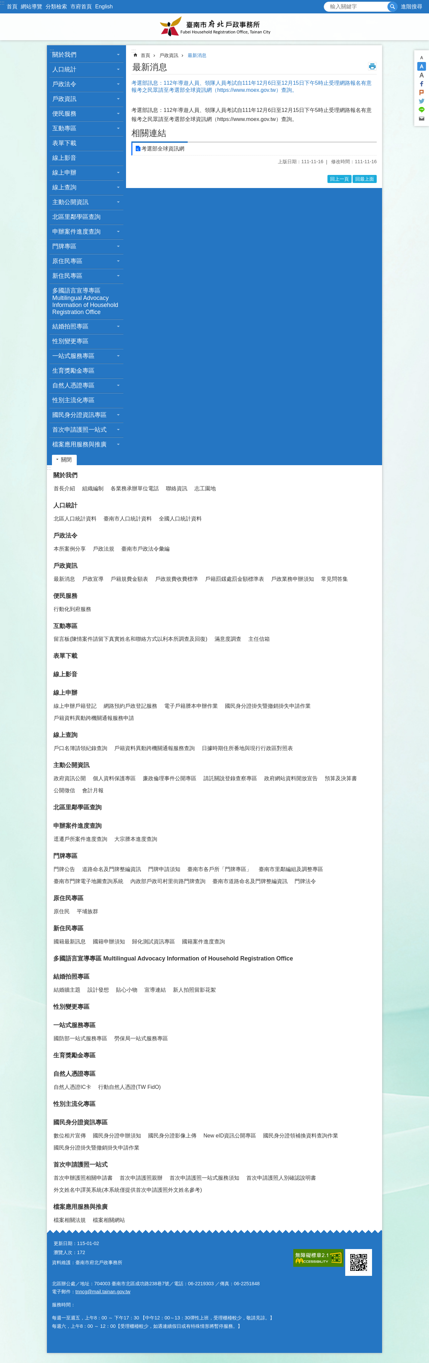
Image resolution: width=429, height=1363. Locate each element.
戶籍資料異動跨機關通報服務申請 (94, 718)
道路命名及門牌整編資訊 (111, 869)
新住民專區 (67, 275)
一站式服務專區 (73, 356)
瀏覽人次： (65, 1252)
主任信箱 (259, 639)
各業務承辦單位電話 (135, 488)
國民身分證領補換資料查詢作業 (300, 1135)
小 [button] (421, 57)
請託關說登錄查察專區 (230, 778)
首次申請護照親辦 (141, 1178)
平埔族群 (87, 911)
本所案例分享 (70, 549)
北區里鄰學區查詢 (76, 216)
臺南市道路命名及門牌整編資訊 (250, 881)
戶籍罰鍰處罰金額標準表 (234, 579)
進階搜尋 (411, 6)
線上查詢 (64, 187)
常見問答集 (334, 579)
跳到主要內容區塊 (3, 3)
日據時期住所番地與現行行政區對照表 (247, 748)
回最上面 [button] (364, 179)
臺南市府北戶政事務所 (214, 26)
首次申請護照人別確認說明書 (281, 1178)
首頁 (12, 6)
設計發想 (98, 990)
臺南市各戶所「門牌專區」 (219, 869)
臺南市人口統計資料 (128, 518)
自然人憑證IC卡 (72, 1087)
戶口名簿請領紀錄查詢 (80, 748)
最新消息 (197, 55)
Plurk (421, 92)
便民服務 (64, 113)
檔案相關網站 (109, 1220)
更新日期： (65, 1243)
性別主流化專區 (73, 400)
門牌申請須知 (164, 869)
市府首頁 (81, 6)
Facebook (421, 83)
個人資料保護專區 (114, 778)
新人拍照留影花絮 (194, 990)
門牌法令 (305, 881)
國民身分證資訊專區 (79, 415)
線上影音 (64, 157)
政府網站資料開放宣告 (291, 778)
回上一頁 (339, 179)
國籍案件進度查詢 (203, 941)
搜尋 (329, 5)
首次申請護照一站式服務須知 (204, 1178)
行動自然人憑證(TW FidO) (129, 1087)
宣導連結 (155, 990)
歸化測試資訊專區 (153, 941)
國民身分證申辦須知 (117, 1135)
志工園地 (205, 488)
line (421, 110)
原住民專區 (67, 261)
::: (2, 3)
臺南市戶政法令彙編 (145, 549)
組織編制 (93, 488)
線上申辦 (64, 172)
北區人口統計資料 (75, 518)
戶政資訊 (64, 99)
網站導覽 (31, 6)
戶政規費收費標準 (176, 579)
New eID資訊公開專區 (229, 1135)
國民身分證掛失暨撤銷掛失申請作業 (268, 706)
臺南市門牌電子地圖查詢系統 (88, 881)
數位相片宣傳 (70, 1135)
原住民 (62, 911)
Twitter (421, 101)
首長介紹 (64, 488)
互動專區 (64, 128)
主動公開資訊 (70, 202)
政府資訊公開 (70, 778)
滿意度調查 (227, 639)
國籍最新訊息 (70, 941)
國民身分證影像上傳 (172, 1135)
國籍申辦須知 (109, 941)
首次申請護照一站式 (79, 429)
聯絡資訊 (176, 488)
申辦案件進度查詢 (76, 231)
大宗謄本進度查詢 (135, 839)
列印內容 (372, 66)
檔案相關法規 (70, 1220)
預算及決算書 (341, 778)
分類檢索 (56, 6)
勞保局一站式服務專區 (141, 1038)
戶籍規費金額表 (129, 579)
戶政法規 (103, 549)
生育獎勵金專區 (73, 370)
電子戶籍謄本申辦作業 (191, 706)
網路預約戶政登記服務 (130, 706)
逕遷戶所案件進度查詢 (80, 839)
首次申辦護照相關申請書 (83, 1178)
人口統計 (64, 69)
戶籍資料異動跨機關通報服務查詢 (154, 748)
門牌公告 (64, 869)
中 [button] (421, 66)
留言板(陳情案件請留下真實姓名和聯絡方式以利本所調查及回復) (130, 639)
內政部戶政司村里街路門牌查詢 (167, 881)
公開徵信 (64, 790)
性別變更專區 (70, 341)
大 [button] (421, 75)
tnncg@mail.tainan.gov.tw (102, 1291)
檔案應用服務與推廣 (79, 444)
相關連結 (148, 133)
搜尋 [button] (392, 7)
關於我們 (64, 54)
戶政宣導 (93, 579)
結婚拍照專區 (70, 326)
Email (421, 118)
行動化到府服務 (72, 609)
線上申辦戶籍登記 (75, 706)
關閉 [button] (66, 459)
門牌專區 (64, 246)
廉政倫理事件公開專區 (169, 778)
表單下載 (64, 143)
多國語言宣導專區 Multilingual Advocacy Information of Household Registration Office (85, 301)
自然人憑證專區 (73, 385)
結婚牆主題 (67, 990)
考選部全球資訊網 (162, 148)
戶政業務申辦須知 (292, 579)
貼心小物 (126, 990)
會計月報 (93, 790)
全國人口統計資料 (180, 518)
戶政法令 (64, 84)
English (104, 6)
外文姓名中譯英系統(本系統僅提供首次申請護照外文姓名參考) (128, 1190)
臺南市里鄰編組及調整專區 (291, 869)
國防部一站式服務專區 (80, 1038)
